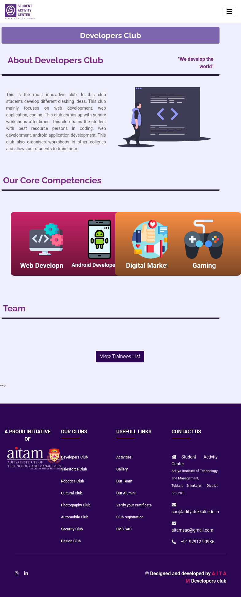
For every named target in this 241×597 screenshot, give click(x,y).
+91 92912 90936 (197, 541)
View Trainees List (120, 356)
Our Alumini (126, 493)
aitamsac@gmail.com (192, 530)
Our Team (124, 481)
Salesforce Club (74, 469)
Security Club (72, 529)
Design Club (71, 541)
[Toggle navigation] (229, 11)
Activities (124, 457)
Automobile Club (74, 517)
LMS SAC (124, 529)
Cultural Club (71, 493)
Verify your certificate (134, 505)
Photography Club (76, 505)
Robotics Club (72, 481)
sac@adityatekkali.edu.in (195, 511)
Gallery (122, 469)
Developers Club (74, 457)
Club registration (130, 517)
